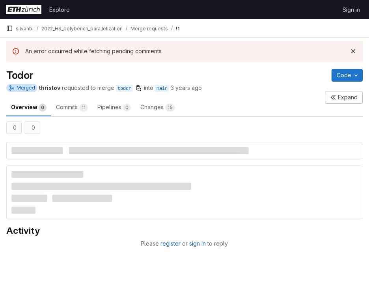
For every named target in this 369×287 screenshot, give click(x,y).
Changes (157, 108)
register (170, 243)
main (162, 88)
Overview (29, 108)
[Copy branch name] (138, 88)
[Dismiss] (353, 51)
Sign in (351, 9)
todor (124, 88)
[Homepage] (23, 9)
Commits (72, 108)
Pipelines (114, 108)
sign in (197, 243)
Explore (59, 9)
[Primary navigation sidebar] (9, 28)
